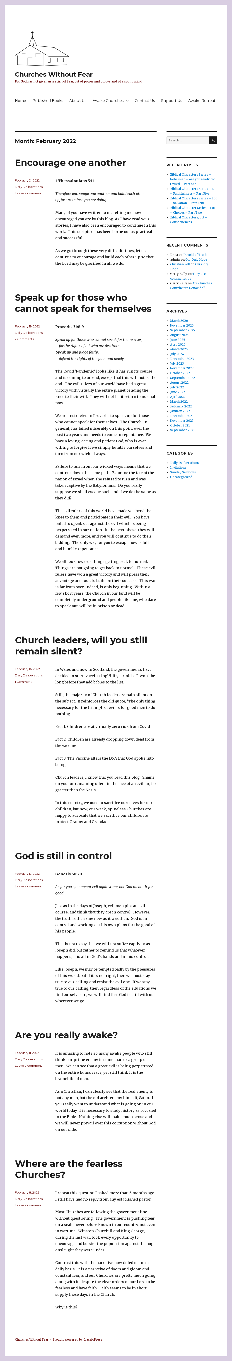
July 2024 (177, 354)
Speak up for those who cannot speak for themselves (83, 303)
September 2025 (182, 330)
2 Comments (24, 339)
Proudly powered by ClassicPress (77, 1340)
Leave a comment (28, 193)
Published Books (47, 101)
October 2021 (180, 425)
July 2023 (177, 364)
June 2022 (177, 392)
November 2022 (182, 368)
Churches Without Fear (54, 74)
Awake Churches (108, 101)
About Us (77, 101)
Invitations (178, 468)
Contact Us (145, 101)
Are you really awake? (66, 1035)
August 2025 (179, 335)
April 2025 (177, 344)
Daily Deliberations (29, 187)
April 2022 (178, 397)
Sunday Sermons (183, 472)
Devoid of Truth (195, 255)
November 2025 (181, 325)
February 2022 (181, 406)
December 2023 (182, 359)
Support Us (171, 101)
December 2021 (181, 416)
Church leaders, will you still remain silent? (81, 645)
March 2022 (179, 402)
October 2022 (180, 373)
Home (20, 101)
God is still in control (63, 855)
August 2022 (179, 383)
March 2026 (179, 321)
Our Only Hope (196, 260)
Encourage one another (70, 162)
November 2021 (181, 421)
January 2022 (180, 411)
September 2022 (182, 378)
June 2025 (177, 340)
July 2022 (177, 387)
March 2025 (179, 349)
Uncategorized (181, 477)
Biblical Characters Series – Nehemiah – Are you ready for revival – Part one (192, 179)
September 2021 (182, 430)
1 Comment (23, 681)
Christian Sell (180, 264)
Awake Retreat (201, 101)
